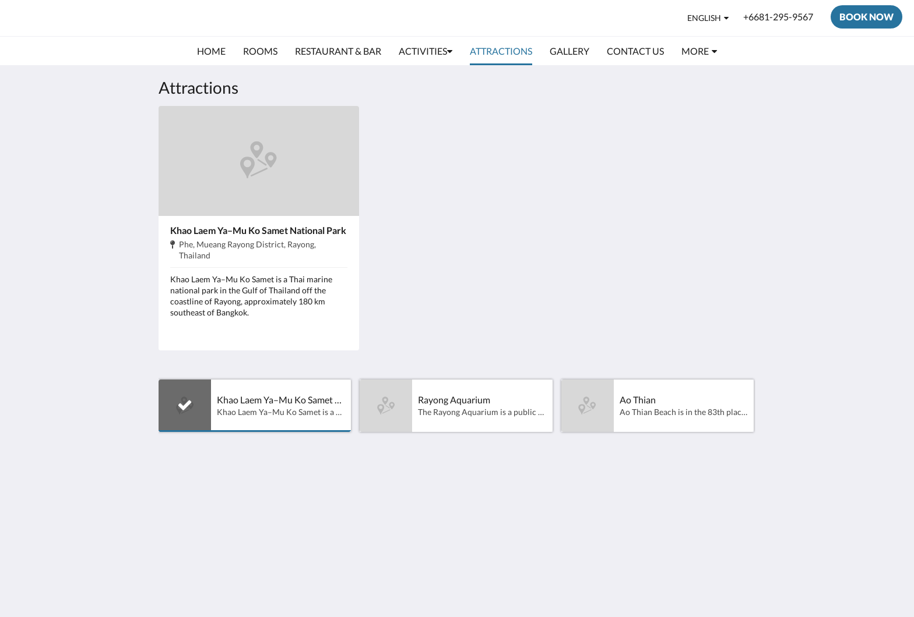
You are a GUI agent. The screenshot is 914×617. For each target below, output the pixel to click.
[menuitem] (211, 51)
